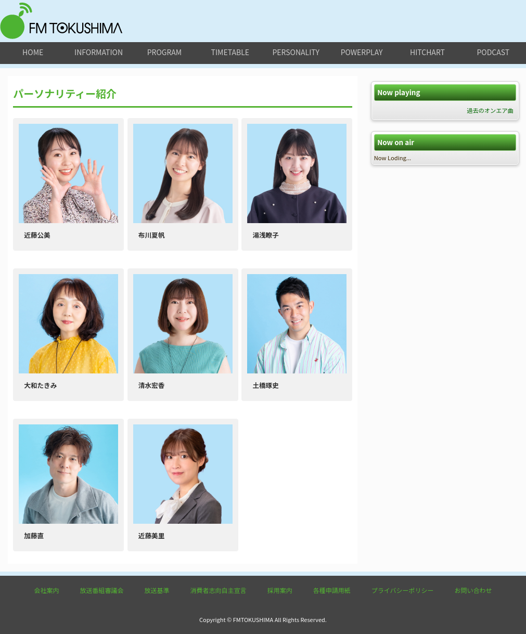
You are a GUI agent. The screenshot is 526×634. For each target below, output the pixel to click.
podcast (493, 52)
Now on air (395, 142)
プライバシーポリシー (402, 590)
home (32, 52)
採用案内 (279, 590)
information (98, 52)
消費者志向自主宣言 (218, 590)
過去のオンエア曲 (490, 110)
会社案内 (46, 590)
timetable (230, 52)
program (164, 52)
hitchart (427, 52)
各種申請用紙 (332, 590)
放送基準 (157, 590)
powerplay (362, 52)
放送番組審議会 (102, 590)
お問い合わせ (473, 590)
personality (295, 52)
